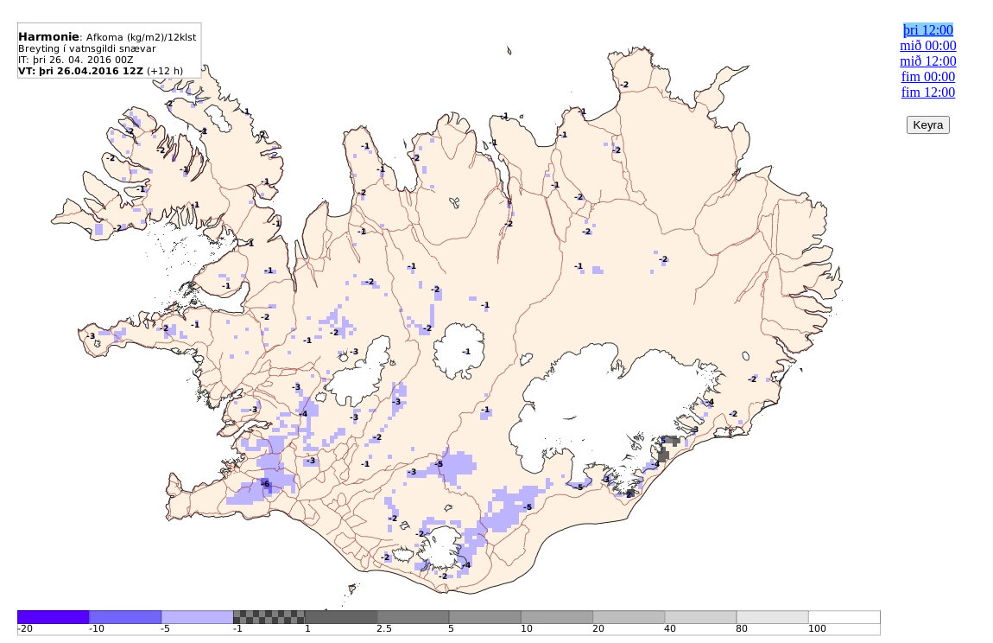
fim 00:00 (928, 76)
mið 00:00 (928, 45)
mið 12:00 (928, 61)
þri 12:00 (928, 29)
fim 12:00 (928, 92)
